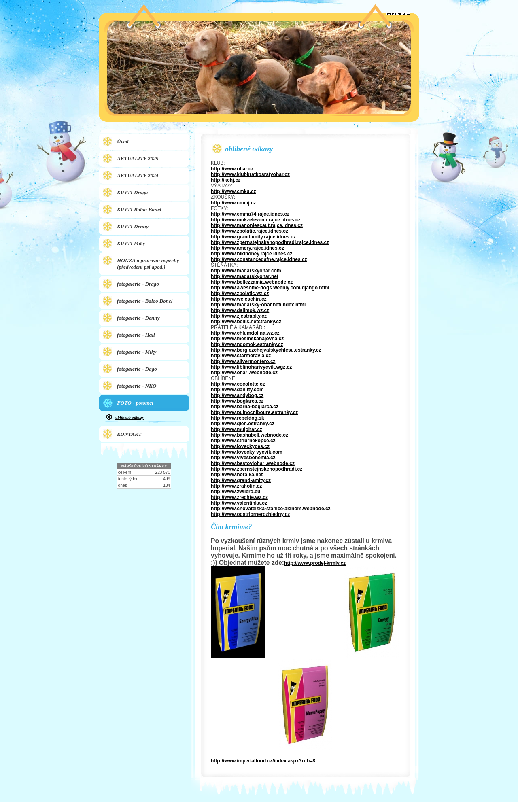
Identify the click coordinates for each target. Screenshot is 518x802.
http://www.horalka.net (237, 474)
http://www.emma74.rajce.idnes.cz (250, 214)
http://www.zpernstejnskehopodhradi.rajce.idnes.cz (270, 242)
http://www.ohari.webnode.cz (244, 373)
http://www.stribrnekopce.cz (243, 440)
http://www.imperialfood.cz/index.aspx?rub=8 (263, 761)
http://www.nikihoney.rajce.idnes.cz (251, 254)
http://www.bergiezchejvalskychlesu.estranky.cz (266, 350)
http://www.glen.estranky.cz (242, 423)
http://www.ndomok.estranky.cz (247, 344)
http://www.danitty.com (237, 390)
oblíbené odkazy (129, 417)
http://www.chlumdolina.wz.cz (245, 333)
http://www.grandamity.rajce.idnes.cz (253, 237)
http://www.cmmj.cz (233, 203)
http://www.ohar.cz (232, 169)
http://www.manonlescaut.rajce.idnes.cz (257, 225)
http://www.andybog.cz (237, 395)
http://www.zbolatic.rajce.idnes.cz (249, 231)
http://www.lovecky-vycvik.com (246, 452)
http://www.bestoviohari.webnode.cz (253, 463)
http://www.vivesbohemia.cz (243, 457)
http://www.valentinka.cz (239, 503)
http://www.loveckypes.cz (240, 446)
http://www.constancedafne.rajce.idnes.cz (259, 259)
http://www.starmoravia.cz (241, 356)
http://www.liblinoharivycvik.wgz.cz (251, 367)
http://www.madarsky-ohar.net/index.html (258, 305)
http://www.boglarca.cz (237, 401)
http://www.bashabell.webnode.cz (249, 435)
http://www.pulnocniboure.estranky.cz (254, 412)
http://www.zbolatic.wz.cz (240, 293)
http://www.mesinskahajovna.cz (247, 339)
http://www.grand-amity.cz (241, 480)
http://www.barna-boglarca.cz (244, 406)
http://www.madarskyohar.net (244, 276)
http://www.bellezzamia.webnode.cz (252, 282)
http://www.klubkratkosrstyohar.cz (250, 174)
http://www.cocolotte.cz (238, 384)
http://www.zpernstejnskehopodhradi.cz (256, 469)
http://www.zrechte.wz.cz (239, 497)
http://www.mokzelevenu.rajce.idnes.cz (256, 220)
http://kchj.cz (225, 180)
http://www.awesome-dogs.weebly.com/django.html (270, 288)
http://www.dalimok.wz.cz (240, 310)
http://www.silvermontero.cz (243, 361)
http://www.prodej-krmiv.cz (315, 563)
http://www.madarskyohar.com (246, 271)
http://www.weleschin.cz (239, 299)
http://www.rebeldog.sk (237, 418)
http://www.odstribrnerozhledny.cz (250, 514)
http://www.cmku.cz (233, 191)
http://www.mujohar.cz (236, 429)
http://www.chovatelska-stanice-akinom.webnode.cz (271, 508)
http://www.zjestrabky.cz (239, 316)
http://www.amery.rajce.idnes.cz (247, 248)
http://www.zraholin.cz (236, 486)
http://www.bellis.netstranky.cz (246, 322)
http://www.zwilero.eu (235, 491)
